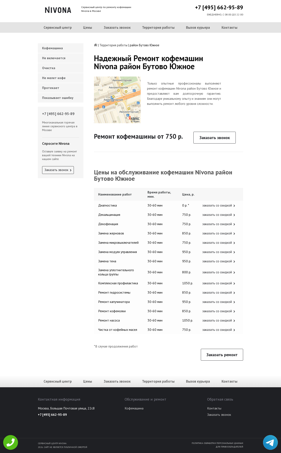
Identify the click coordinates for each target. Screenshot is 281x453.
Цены (87, 27)
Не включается (53, 58)
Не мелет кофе (54, 78)
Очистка (48, 68)
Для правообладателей (229, 446)
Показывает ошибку (57, 98)
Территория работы (158, 27)
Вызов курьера (198, 27)
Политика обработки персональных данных (217, 443)
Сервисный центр (58, 27)
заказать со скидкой (217, 205)
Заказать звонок (117, 27)
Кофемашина (52, 48)
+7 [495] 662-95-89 (219, 7)
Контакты (229, 27)
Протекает (50, 88)
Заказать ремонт (222, 354)
